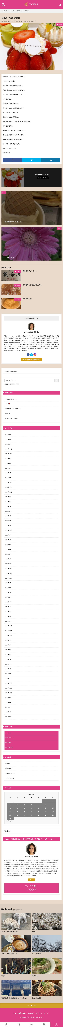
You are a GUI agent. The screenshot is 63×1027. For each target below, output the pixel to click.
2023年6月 (8, 501)
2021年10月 (8, 578)
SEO (17, 384)
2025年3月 (8, 444)
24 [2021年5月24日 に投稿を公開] (10, 815)
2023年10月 (8, 492)
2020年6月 (8, 654)
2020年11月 (8, 630)
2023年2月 (8, 516)
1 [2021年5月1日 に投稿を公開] (45, 801)
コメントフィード (10, 773)
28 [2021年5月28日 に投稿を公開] (38, 815)
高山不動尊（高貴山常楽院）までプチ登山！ (14, 998)
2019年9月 (8, 697)
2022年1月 (8, 563)
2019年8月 (8, 702)
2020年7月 (8, 650)
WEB (6, 384)
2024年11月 (8, 449)
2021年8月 (8, 587)
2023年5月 (8, 506)
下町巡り (4, 976)
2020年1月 (8, 678)
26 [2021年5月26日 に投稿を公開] (24, 815)
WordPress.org (9, 778)
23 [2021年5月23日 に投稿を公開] (53, 811)
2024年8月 (8, 463)
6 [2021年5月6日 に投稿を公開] (31, 804)
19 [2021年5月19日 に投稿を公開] (24, 811)
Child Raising (10, 737)
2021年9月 (8, 583)
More (31, 879)
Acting (8, 733)
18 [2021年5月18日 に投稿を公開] (17, 811)
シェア (19, 1024)
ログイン (7, 763)
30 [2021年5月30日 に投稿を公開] (53, 815)
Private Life (10, 747)
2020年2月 (8, 673)
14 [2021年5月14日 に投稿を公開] (38, 808)
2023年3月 (8, 511)
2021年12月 (8, 568)
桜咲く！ (7, 413)
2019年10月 (8, 693)
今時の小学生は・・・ (11, 399)
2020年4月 (8, 664)
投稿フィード (8, 768)
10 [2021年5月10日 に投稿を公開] (10, 808)
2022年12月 (8, 525)
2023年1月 (8, 520)
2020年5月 (8, 659)
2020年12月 (8, 626)
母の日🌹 (7, 404)
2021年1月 (8, 621)
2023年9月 (8, 497)
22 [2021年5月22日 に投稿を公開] (45, 811)
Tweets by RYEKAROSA (10, 371)
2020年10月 (8, 635)
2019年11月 (8, 688)
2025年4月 (8, 439)
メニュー (31, 1024)
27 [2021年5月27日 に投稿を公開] (31, 815)
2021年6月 (8, 597)
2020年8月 (8, 645)
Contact (31, 1013)
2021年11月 (8, 573)
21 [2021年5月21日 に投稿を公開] (38, 811)
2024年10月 (8, 454)
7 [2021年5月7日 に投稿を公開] (38, 804)
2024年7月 (8, 468)
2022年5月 (8, 544)
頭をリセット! (27, 299)
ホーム (6, 1024)
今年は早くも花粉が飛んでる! (32, 285)
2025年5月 (8, 434)
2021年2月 (8, 616)
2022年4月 (8, 549)
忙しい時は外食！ (37, 998)
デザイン (12, 384)
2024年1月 (8, 482)
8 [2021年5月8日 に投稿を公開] (45, 804)
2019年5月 (8, 716)
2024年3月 (8, 473)
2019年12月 (8, 683)
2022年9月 (8, 535)
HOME (5, 11)
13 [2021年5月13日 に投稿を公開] (31, 808)
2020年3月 (8, 669)
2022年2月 (8, 559)
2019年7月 (8, 707)
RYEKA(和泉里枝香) (20, 1013)
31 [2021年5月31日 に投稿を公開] (10, 818)
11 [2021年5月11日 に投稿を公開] (17, 808)
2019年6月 (8, 712)
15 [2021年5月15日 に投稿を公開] (45, 808)
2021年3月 (8, 611)
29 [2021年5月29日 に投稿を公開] (45, 815)
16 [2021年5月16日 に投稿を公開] (53, 808)
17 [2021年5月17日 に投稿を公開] (10, 811)
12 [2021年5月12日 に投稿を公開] (24, 808)
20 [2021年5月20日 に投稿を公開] (31, 811)
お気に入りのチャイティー (12, 418)
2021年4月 (8, 607)
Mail (44, 1024)
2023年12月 (8, 487)
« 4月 (7, 821)
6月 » (11, 821)
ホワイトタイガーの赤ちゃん (13, 408)
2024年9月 (8, 458)
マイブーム (35, 976)
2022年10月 (8, 530)
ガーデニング (32, 21)
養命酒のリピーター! (29, 271)
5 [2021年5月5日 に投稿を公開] (24, 804)
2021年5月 (8, 602)
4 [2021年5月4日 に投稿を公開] (17, 804)
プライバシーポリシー (42, 1013)
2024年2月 (8, 477)
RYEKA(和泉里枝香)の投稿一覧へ (31, 359)
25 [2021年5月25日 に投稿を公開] (17, 815)
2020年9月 (8, 640)
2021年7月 (8, 592)
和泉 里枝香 (7, 831)
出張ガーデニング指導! (23, 11)
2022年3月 (8, 554)
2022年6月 (8, 540)
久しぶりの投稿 (36, 953)
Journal (12, 11)
